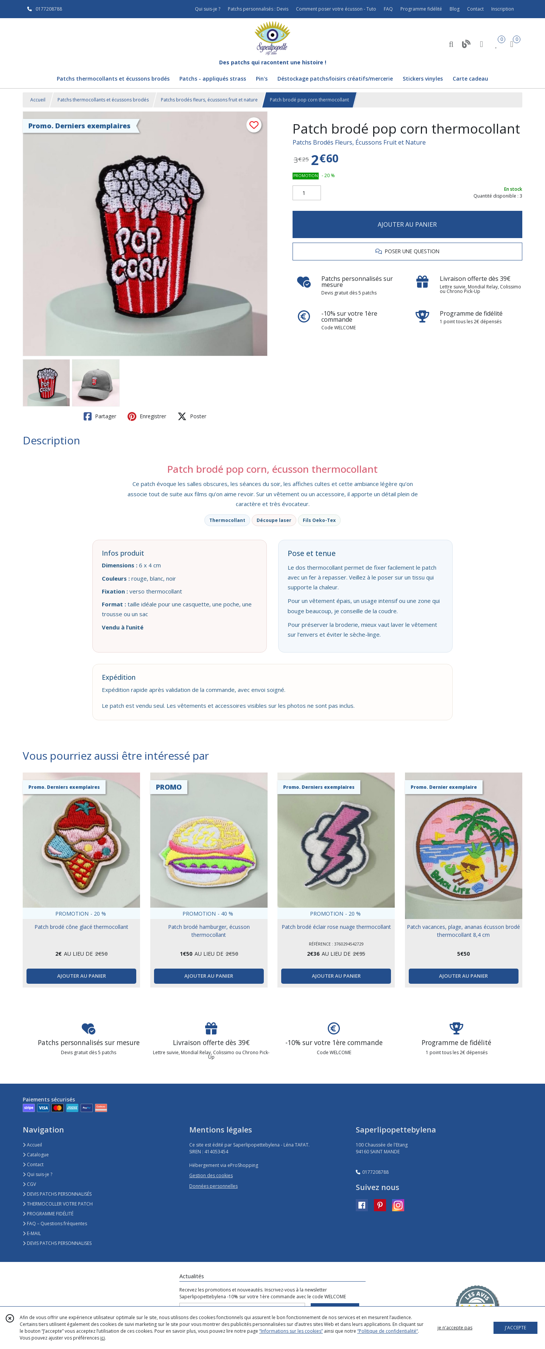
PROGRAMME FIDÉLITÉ (48, 1213)
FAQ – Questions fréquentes (55, 1223)
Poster (192, 416)
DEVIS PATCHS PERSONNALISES (57, 1243)
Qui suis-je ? (37, 1174)
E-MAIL (32, 1233)
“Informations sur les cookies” (291, 1331)
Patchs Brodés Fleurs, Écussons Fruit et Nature (359, 142)
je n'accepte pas (455, 1327)
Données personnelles (213, 1186)
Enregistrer (147, 416)
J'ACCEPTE (515, 1327)
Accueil (37, 100)
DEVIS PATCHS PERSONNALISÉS (57, 1194)
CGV (29, 1184)
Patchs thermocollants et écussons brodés (103, 100)
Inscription (502, 9)
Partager (100, 416)
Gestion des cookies (211, 1175)
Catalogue (36, 1154)
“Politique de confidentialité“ (387, 1331)
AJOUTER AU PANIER (407, 224)
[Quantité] (307, 193)
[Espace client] (481, 43)
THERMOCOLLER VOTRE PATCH (58, 1204)
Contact (475, 9)
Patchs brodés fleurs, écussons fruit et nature (209, 100)
